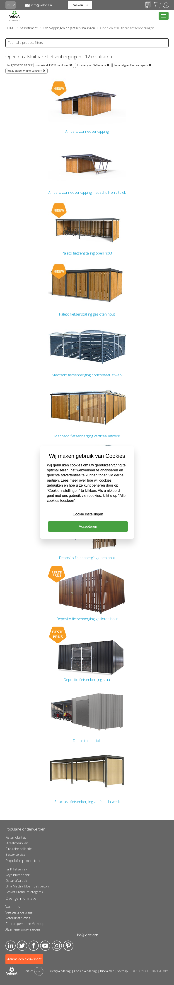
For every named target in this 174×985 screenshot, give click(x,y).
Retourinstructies (17, 918)
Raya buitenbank (17, 875)
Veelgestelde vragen (19, 912)
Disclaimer (107, 971)
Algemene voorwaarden (22, 929)
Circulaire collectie (18, 849)
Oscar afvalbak (16, 880)
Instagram (57, 946)
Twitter (22, 946)
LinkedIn (10, 946)
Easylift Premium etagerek (24, 892)
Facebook (34, 946)
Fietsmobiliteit (15, 837)
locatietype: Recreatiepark (132, 65)
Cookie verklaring (85, 971)
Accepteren (88, 526)
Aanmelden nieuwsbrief (24, 959)
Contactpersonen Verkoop (24, 923)
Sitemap (122, 971)
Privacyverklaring (59, 971)
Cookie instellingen (88, 514)
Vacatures (12, 906)
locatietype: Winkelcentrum (26, 71)
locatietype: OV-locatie (93, 65)
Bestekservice (15, 854)
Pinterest (68, 946)
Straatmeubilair (16, 843)
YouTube (45, 946)
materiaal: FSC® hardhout (54, 65)
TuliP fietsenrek (16, 869)
